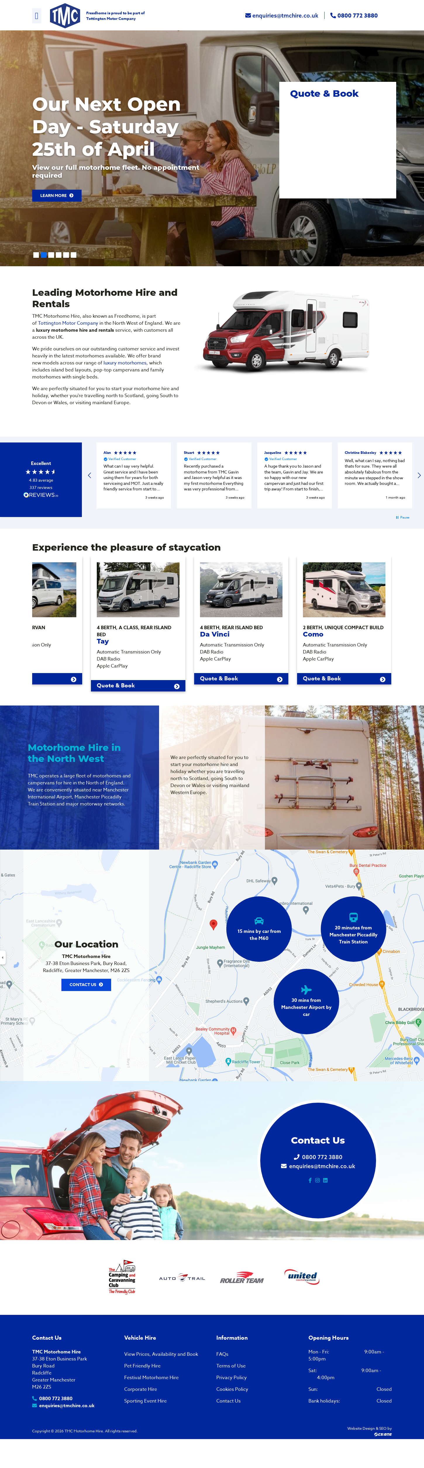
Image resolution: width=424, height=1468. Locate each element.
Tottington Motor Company (111, 20)
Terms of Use (231, 1387)
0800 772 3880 (354, 18)
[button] (90, 480)
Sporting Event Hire (145, 1422)
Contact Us (82, 1006)
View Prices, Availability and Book (161, 1375)
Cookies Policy (232, 1411)
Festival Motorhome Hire (151, 1399)
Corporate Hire (140, 1411)
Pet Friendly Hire (142, 1387)
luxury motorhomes (125, 367)
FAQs (222, 1375)
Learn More (57, 200)
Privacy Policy (231, 1399)
